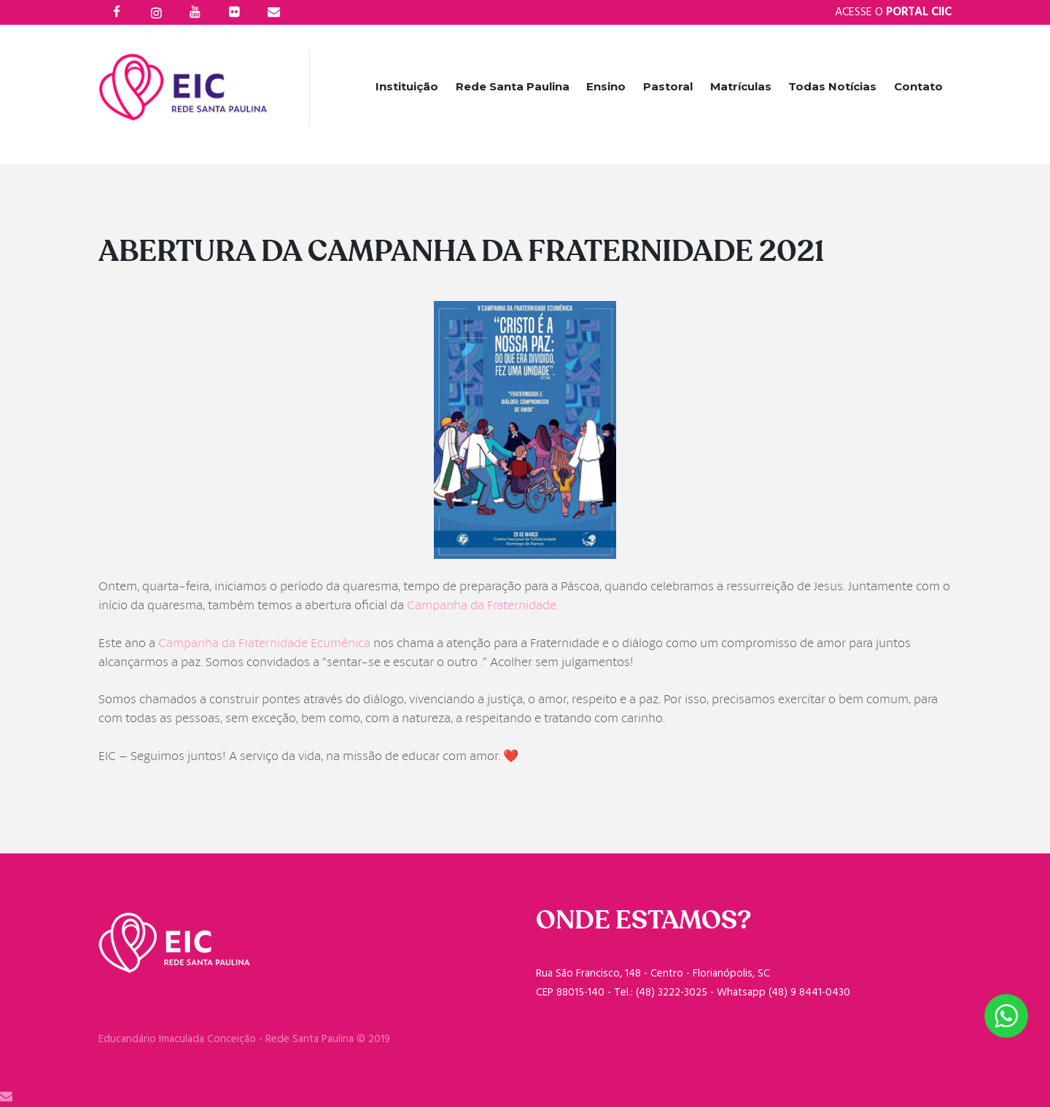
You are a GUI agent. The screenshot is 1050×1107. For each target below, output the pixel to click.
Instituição (407, 86)
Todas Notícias (832, 86)
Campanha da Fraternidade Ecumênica (264, 643)
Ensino (606, 86)
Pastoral (668, 86)
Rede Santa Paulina (512, 86)
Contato (918, 86)
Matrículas (740, 86)
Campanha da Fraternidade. (483, 605)
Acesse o (893, 12)
